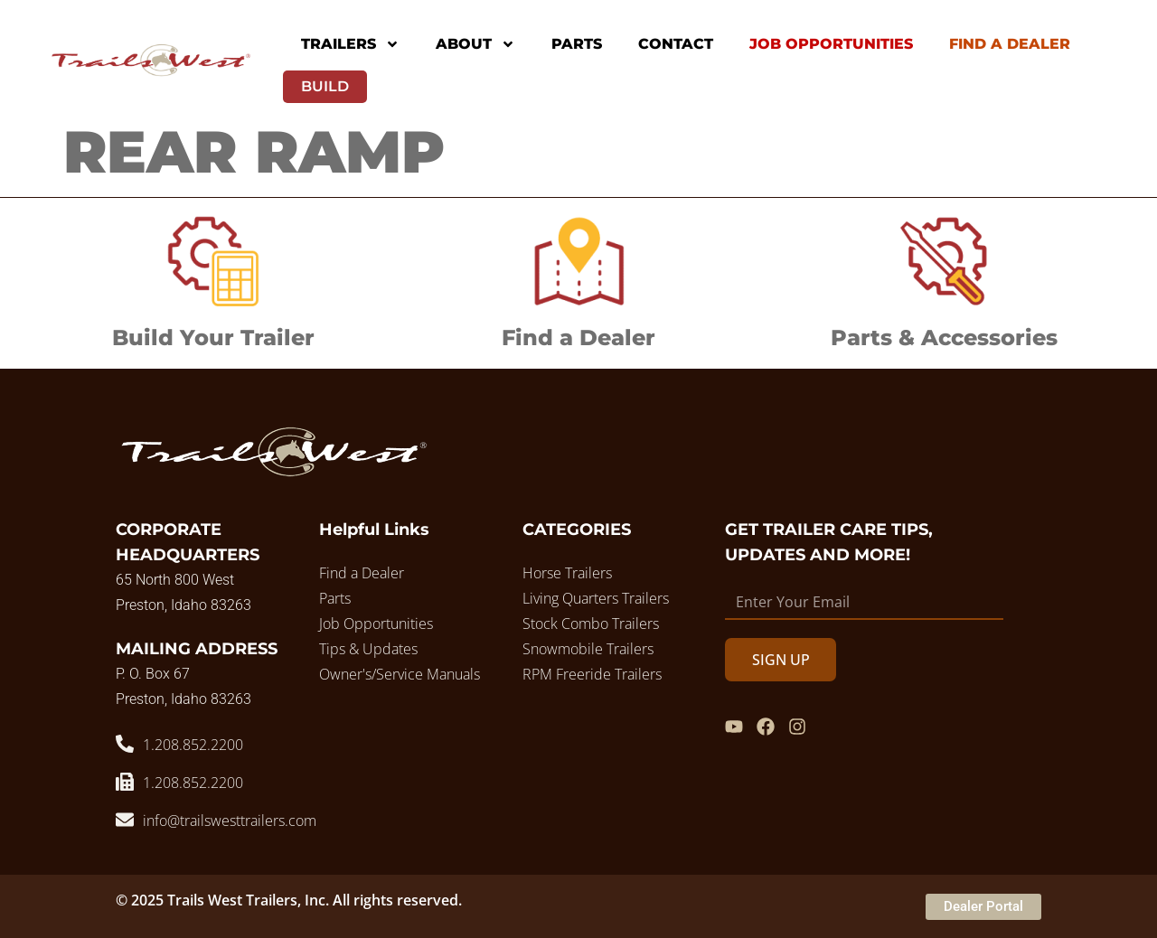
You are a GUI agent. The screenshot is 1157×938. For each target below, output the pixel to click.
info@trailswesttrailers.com (229, 820)
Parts (576, 43)
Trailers (350, 44)
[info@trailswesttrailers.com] (125, 820)
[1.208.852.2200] (125, 744)
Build (325, 86)
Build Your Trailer (213, 337)
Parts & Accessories (944, 337)
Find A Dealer (1009, 43)
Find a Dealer (578, 337)
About (475, 44)
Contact (675, 43)
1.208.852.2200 (193, 745)
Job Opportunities (831, 43)
